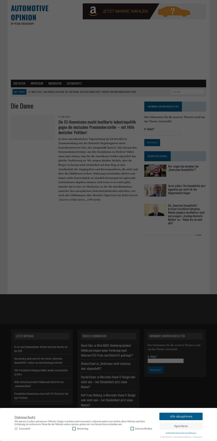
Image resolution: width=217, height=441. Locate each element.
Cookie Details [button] (166, 437)
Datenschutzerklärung (183, 437)
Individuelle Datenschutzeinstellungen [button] (181, 433)
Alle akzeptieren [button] (181, 416)
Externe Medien (141, 428)
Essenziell (22, 428)
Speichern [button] (181, 426)
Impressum (198, 437)
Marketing (80, 428)
